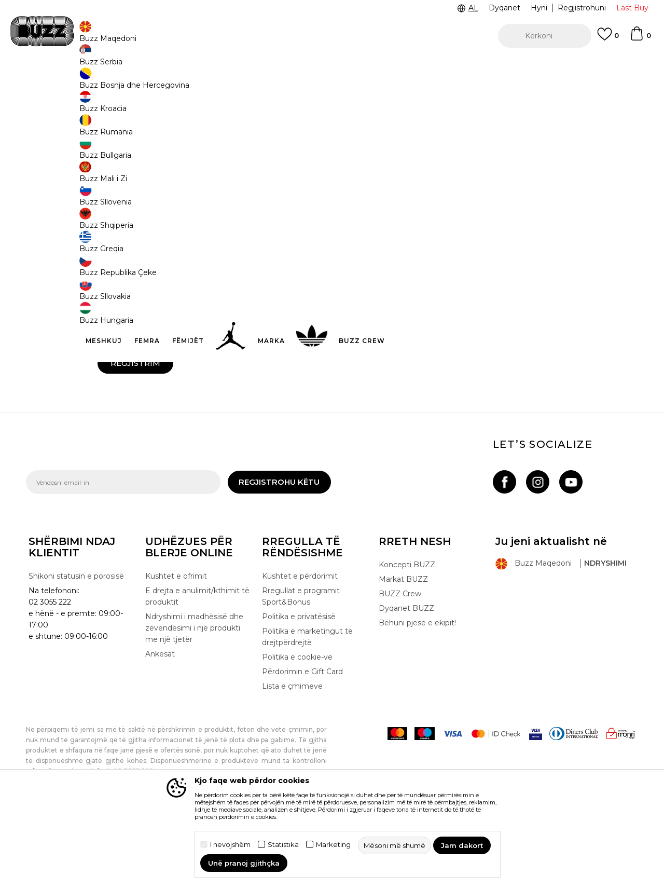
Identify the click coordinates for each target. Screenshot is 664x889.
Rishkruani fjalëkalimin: (376, 331)
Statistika (283, 845)
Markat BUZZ (403, 656)
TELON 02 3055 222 (125, 67)
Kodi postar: (355, 291)
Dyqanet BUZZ (406, 685)
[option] (332, 67)
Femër (202, 379)
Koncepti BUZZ (407, 641)
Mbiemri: (351, 181)
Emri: (106, 181)
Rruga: (347, 254)
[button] (544, 36)
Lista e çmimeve (292, 763)
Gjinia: (107, 368)
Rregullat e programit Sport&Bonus (301, 673)
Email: (107, 218)
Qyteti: (108, 254)
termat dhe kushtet (191, 402)
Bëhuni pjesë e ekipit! (417, 699)
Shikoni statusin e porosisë (76, 653)
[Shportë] (640, 38)
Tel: (343, 218)
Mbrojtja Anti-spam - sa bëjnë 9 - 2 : (392, 368)
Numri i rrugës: (121, 291)
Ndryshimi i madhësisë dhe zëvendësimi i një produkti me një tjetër (194, 705)
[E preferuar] (608, 39)
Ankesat (160, 730)
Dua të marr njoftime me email (159, 418)
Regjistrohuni (582, 7)
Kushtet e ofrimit (176, 653)
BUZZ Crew (400, 670)
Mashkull (126, 379)
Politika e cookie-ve (297, 733)
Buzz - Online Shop (55, 83)
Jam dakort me (165, 402)
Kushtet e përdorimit (300, 653)
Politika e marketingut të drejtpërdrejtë (307, 713)
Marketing (333, 845)
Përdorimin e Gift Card (302, 748)
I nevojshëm (230, 845)
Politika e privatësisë (299, 693)
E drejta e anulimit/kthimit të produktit (197, 673)
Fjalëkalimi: (118, 331)
